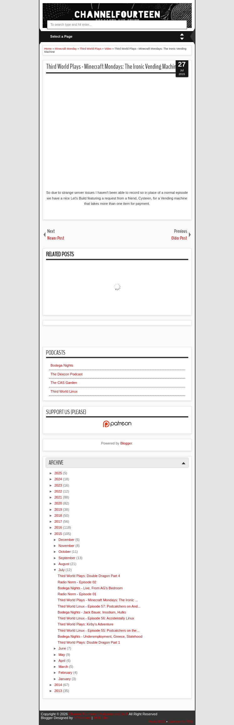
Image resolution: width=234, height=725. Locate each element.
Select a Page (61, 36)
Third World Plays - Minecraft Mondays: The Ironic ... (98, 600)
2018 (59, 515)
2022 (59, 491)
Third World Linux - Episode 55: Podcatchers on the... (98, 630)
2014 (59, 685)
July (62, 570)
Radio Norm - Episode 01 (77, 594)
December (67, 540)
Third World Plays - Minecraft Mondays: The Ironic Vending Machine (112, 66)
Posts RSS (157, 721)
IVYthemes (83, 718)
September (67, 558)
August (64, 564)
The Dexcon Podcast (67, 374)
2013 (59, 691)
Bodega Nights (62, 365)
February (66, 672)
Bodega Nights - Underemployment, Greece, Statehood (100, 636)
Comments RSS (181, 721)
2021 (59, 497)
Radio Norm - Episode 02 (77, 582)
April (62, 660)
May (62, 655)
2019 (59, 509)
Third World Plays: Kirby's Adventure (85, 624)
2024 (59, 479)
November (67, 546)
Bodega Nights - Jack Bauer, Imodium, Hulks (92, 612)
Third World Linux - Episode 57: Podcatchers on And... (99, 606)
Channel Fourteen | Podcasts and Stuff (99, 714)
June (63, 648)
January (65, 679)
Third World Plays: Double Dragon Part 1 (89, 642)
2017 (59, 521)
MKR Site (100, 718)
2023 (59, 485)
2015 (59, 534)
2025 (59, 473)
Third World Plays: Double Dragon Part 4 (89, 576)
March (64, 666)
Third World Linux (64, 391)
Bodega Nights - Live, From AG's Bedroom (90, 588)
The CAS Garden (64, 382)
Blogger (126, 443)
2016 (59, 527)
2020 (59, 503)
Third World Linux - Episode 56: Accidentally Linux (96, 618)
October (65, 551)
